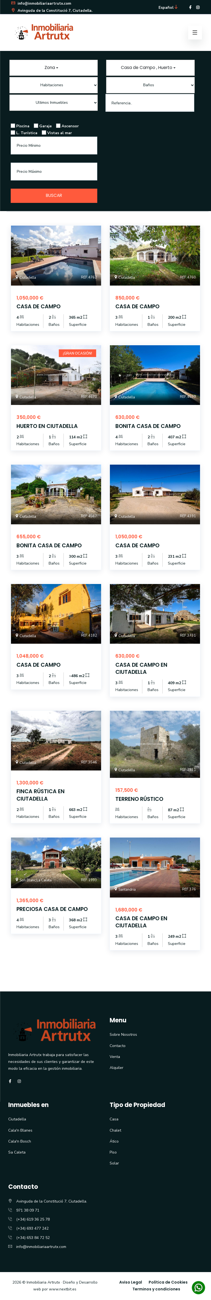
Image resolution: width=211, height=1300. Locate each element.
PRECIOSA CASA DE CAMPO (53, 909)
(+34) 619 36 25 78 (33, 1220)
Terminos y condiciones (156, 1289)
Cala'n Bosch (19, 1141)
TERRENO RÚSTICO (139, 799)
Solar (114, 1163)
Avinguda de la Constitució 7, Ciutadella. (53, 10)
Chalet (115, 1130)
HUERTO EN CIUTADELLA (47, 426)
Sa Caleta (17, 1152)
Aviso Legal (130, 1282)
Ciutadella (17, 1119)
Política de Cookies (168, 1282)
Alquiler (116, 1068)
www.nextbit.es (62, 1289)
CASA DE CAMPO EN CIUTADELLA (142, 668)
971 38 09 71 (27, 1210)
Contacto (118, 1046)
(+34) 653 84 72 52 (33, 1238)
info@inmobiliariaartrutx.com (42, 3)
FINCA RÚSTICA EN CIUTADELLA (40, 795)
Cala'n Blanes (20, 1130)
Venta (115, 1057)
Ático (114, 1141)
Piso (113, 1152)
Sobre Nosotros (123, 1035)
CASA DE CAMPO (39, 307)
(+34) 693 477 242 (32, 1229)
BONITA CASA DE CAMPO (148, 426)
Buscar (54, 196)
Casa (114, 1119)
